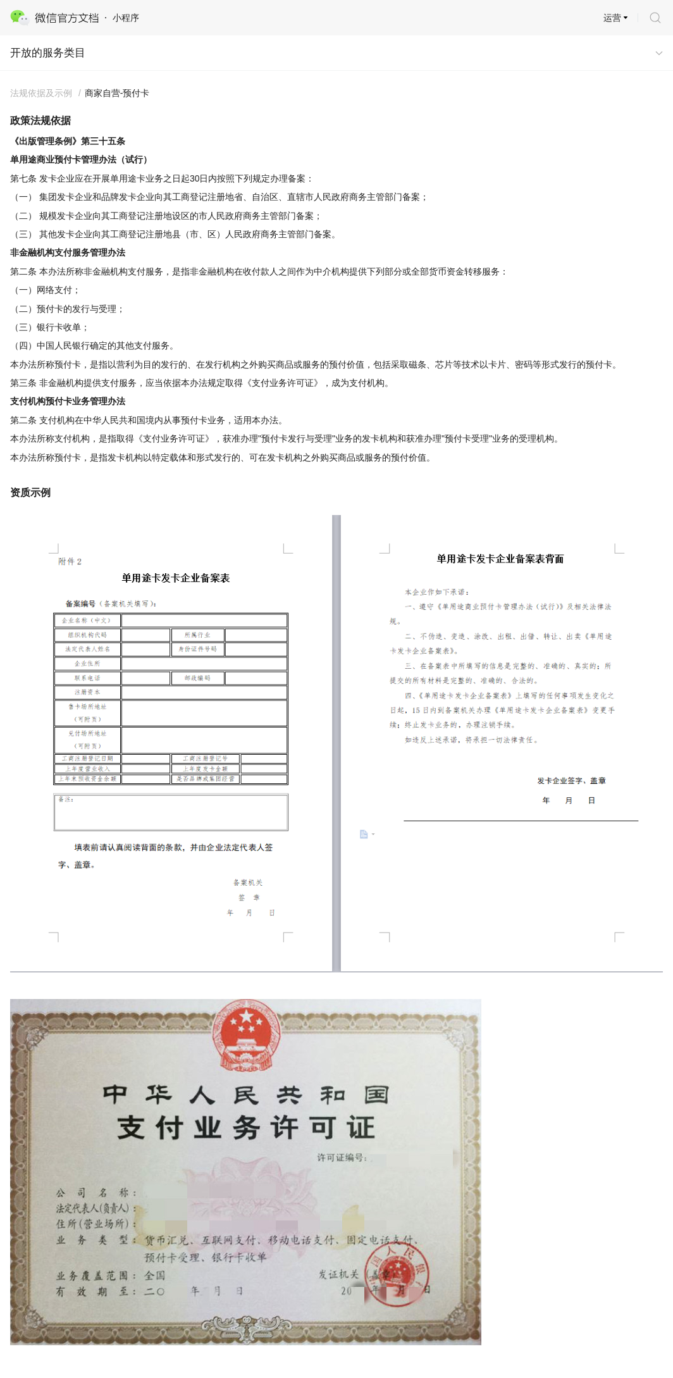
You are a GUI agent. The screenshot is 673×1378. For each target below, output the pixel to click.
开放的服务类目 (47, 53)
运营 (612, 18)
